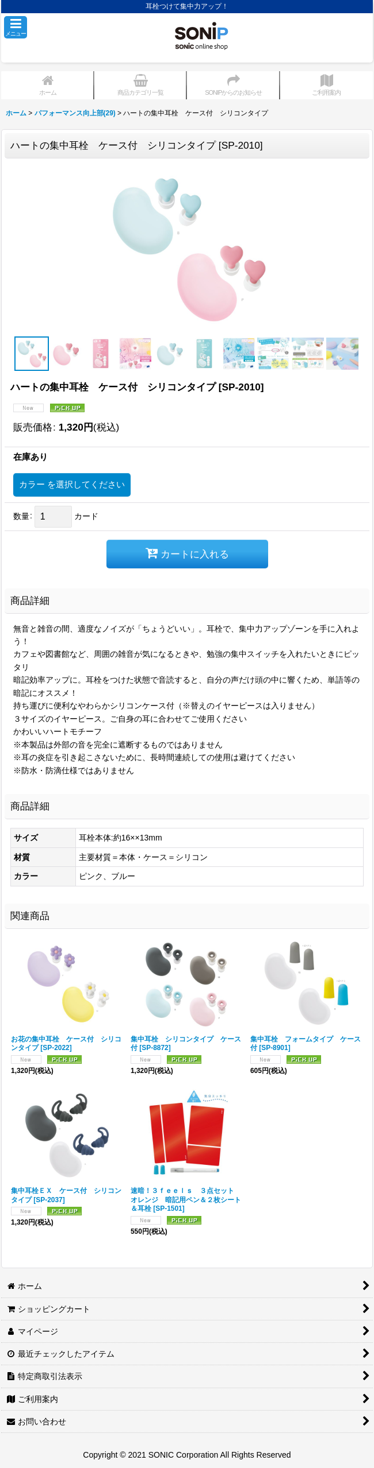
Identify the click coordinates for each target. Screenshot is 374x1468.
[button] (15, 27)
